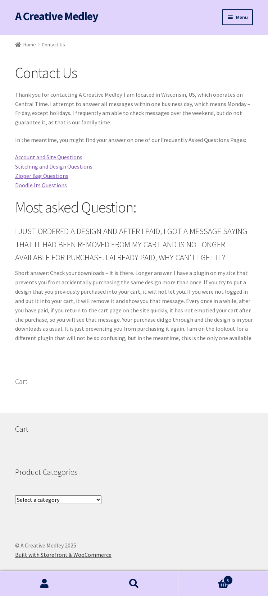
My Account (44, 584)
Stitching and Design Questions (53, 166)
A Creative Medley (56, 16)
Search (133, 584)
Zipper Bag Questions (41, 175)
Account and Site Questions (48, 157)
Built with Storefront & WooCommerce (63, 554)
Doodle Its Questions (41, 185)
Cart (206, 578)
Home (29, 44)
